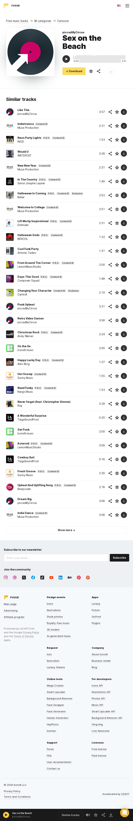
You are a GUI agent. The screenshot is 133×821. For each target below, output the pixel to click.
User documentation (59, 762)
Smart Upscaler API (103, 711)
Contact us (53, 768)
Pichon (96, 610)
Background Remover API (107, 717)
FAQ (49, 755)
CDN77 (125, 793)
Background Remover (59, 698)
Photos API (98, 698)
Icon (49, 654)
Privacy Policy (31, 632)
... (111, 71)
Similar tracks (71, 815)
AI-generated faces (59, 635)
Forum (50, 749)
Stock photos (55, 616)
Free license (99, 749)
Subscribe (119, 557)
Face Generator (56, 711)
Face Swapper (55, 704)
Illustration (53, 660)
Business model (101, 660)
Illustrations (54, 610)
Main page (10, 604)
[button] (124, 812)
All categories (42, 20)
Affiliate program (14, 616)
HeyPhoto (53, 724)
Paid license (99, 755)
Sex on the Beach (22, 813)
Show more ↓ (66, 530)
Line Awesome (100, 730)
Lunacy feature (56, 667)
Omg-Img (97, 724)
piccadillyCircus (73, 32)
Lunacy (96, 603)
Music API (97, 704)
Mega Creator (55, 685)
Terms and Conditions (17, 796)
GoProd (96, 616)
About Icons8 (100, 654)
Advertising (11, 610)
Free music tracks (17, 20)
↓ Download (74, 71)
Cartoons (63, 20)
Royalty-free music (58, 623)
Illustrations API (101, 691)
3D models (53, 629)
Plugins (96, 623)
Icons (50, 603)
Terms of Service (24, 636)
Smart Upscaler (56, 691)
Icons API (97, 685)
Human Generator (57, 717)
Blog (94, 667)
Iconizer (51, 730)
